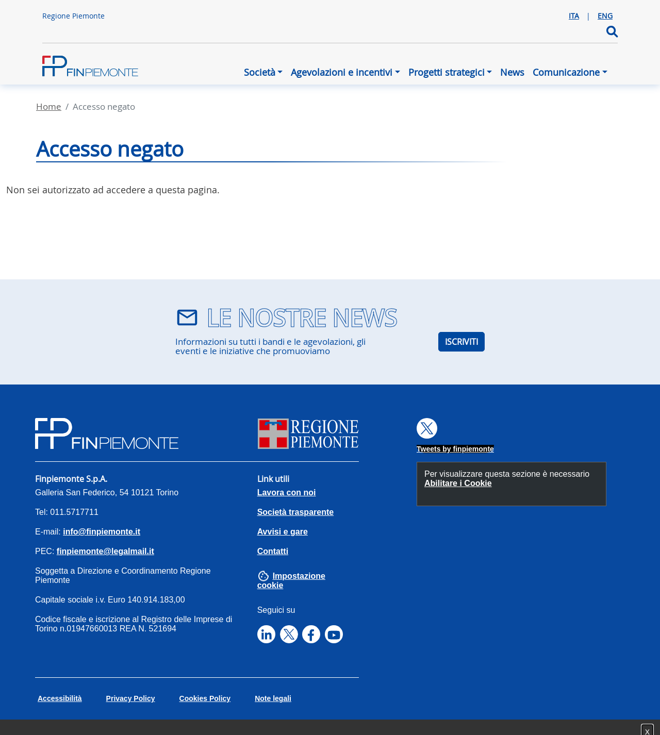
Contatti (272, 551)
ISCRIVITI (461, 341)
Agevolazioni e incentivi (341, 72)
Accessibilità (60, 698)
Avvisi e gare (282, 531)
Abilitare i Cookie (458, 483)
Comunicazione (566, 72)
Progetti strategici (446, 72)
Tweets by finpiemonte (455, 449)
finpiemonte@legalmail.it (105, 551)
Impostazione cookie (291, 581)
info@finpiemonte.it (101, 531)
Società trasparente (295, 512)
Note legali (273, 698)
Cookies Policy (205, 698)
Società (259, 72)
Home (48, 106)
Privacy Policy (130, 698)
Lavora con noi (286, 492)
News (512, 72)
